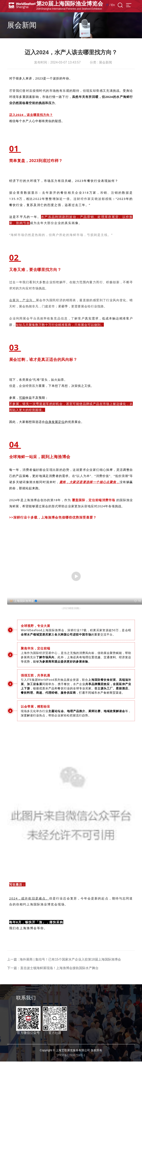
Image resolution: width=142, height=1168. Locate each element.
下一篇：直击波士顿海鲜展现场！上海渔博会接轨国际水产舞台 (53, 968)
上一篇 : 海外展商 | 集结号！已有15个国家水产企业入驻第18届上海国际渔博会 (64, 959)
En (113, 5)
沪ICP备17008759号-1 (71, 1055)
